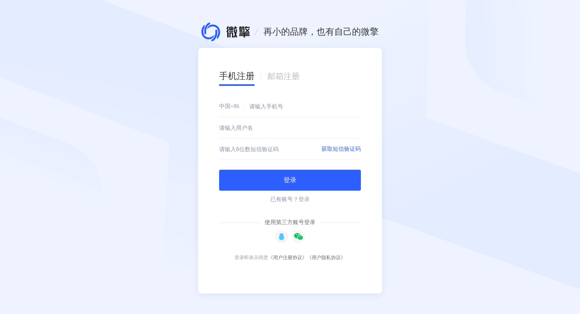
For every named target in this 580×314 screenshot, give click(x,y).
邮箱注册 (283, 76)
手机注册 (237, 76)
